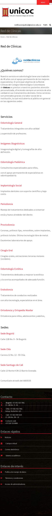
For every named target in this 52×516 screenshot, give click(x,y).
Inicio (3, 37)
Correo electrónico (12, 449)
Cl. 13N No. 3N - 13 (12, 417)
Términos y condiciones (14, 478)
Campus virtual (11, 443)
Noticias (8, 437)
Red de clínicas (12, 37)
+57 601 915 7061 (18, 403)
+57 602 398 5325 (16, 415)
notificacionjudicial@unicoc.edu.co (27, 25)
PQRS (45, 25)
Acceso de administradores (15, 484)
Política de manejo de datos (15, 472)
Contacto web (10, 421)
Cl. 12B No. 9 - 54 (11, 405)
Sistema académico (13, 455)
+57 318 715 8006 (11, 423)
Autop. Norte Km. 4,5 (13, 411)
